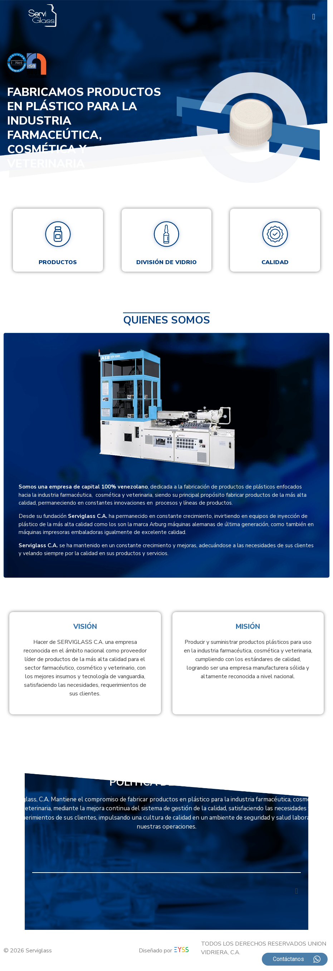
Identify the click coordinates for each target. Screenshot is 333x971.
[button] (314, 16)
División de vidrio (166, 262)
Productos (58, 262)
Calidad (275, 262)
